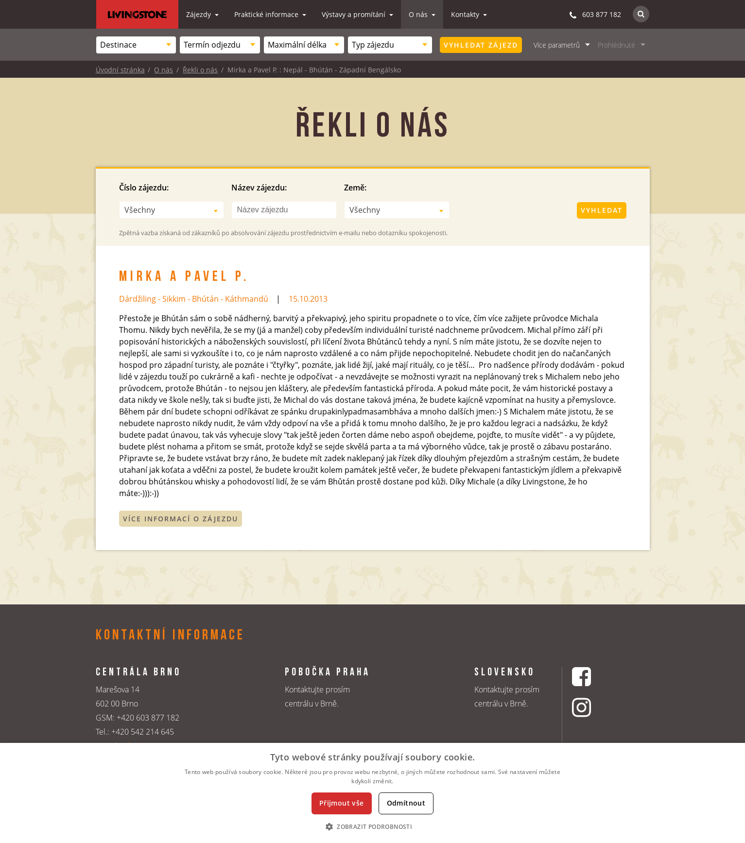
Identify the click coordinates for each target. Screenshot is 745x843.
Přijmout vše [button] (341, 803)
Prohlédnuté (616, 45)
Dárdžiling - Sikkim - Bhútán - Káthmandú (193, 298)
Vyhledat (602, 210)
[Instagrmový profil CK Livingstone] (593, 707)
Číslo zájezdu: (144, 187)
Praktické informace (267, 14)
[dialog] (372, 793)
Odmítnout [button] (406, 803)
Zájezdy (199, 14)
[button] (372, 826)
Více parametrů (557, 45)
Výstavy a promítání (354, 14)
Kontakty (466, 14)
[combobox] (136, 44)
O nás (419, 14)
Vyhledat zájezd (481, 45)
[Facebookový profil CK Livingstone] (593, 676)
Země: (355, 187)
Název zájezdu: (259, 187)
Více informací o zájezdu (180, 518)
